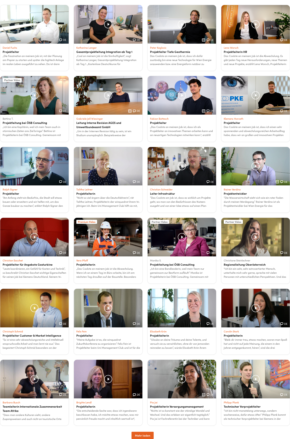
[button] (34, 38)
